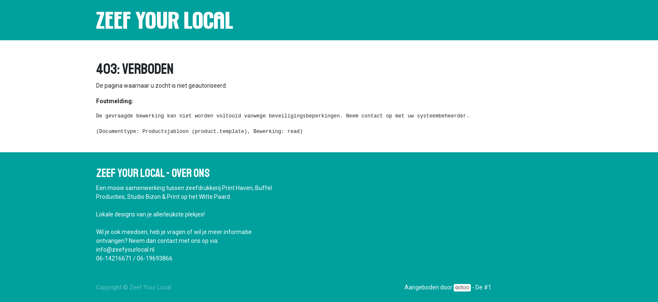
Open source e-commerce (527, 287)
